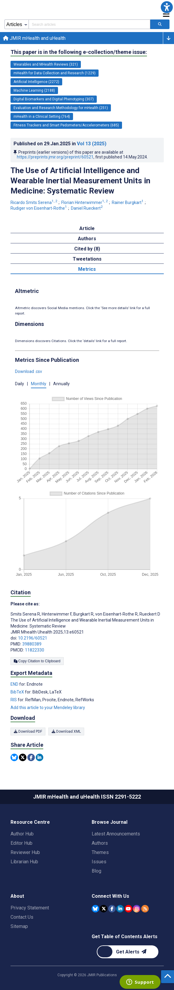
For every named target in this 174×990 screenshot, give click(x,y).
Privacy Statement (30, 908)
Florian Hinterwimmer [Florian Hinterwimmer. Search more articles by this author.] (85, 202)
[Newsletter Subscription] (127, 951)
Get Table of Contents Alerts (124, 936)
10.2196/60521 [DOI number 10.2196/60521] (32, 638)
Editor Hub (21, 843)
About (17, 896)
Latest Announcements (116, 834)
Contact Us (22, 917)
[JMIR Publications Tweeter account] (103, 908)
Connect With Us (110, 896)
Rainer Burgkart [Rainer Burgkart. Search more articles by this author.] (128, 202)
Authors (100, 843)
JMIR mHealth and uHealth (34, 38)
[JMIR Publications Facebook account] (112, 908)
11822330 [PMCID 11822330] (34, 650)
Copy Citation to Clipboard (37, 661)
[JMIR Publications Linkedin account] (120, 908)
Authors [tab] (87, 238)
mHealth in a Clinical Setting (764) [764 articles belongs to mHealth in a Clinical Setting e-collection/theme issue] (42, 116)
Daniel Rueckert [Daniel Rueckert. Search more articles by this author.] (87, 208)
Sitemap (19, 926)
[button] (166, 7)
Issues (99, 861)
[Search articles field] (89, 24)
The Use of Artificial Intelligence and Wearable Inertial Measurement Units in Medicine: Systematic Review (80, 180)
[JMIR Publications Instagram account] (136, 908)
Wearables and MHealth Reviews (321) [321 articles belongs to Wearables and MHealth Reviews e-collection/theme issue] (46, 64)
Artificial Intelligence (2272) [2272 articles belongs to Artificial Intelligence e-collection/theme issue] (36, 82)
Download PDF (28, 731)
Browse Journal (109, 822)
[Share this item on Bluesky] (14, 757)
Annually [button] (61, 383)
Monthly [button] (38, 383)
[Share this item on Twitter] (22, 757)
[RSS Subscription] (145, 908)
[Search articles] (159, 24)
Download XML (66, 731)
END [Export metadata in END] (15, 684)
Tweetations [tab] (87, 259)
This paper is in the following (79, 52)
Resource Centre (30, 822)
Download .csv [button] (28, 371)
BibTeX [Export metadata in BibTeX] (18, 692)
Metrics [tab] (87, 269)
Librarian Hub (24, 861)
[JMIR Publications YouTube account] (128, 908)
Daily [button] (19, 383)
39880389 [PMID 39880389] (31, 644)
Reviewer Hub (25, 852)
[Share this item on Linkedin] (39, 757)
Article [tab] (87, 228)
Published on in (60, 143)
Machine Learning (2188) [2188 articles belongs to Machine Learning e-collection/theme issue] (34, 90)
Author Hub (22, 834)
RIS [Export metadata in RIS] (14, 699)
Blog (96, 871)
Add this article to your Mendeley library (48, 707)
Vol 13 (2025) (91, 143)
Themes (100, 852)
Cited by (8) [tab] (87, 249)
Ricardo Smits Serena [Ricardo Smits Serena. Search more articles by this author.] (34, 202)
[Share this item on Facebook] (31, 757)
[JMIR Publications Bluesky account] (95, 908)
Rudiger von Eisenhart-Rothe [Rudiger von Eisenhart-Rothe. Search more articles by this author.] (39, 208)
